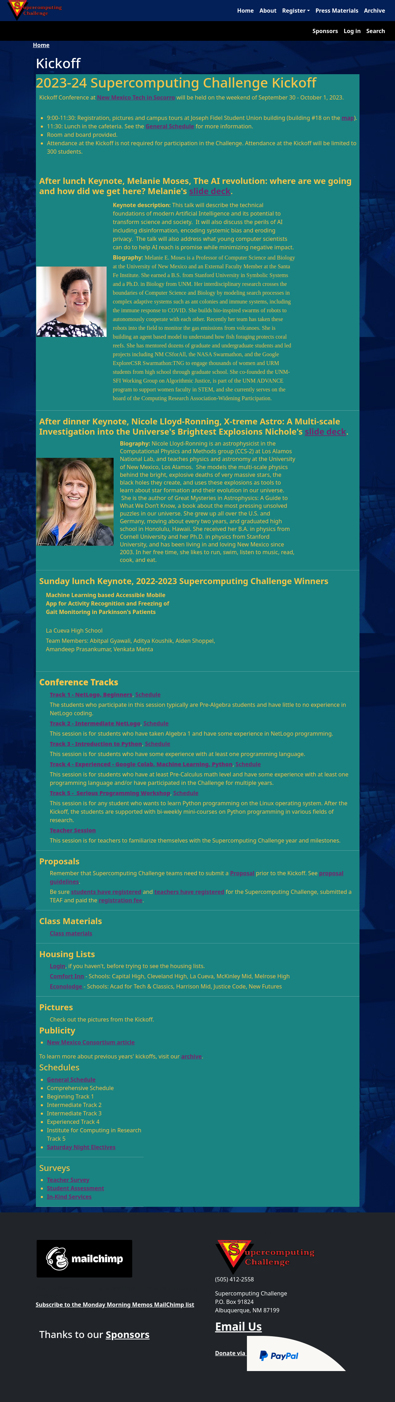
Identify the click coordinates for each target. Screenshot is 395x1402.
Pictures (56, 1007)
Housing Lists (67, 954)
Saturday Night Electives (81, 1147)
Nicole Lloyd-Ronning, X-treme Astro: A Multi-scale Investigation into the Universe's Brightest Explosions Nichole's (189, 426)
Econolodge (67, 986)
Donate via (280, 1353)
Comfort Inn (67, 976)
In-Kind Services (69, 1197)
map (348, 118)
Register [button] (294, 10)
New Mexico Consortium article (91, 1042)
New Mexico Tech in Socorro (136, 97)
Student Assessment (75, 1188)
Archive (374, 10)
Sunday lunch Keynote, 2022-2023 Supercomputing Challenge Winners (184, 581)
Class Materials (70, 921)
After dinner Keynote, (85, 421)
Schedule (148, 694)
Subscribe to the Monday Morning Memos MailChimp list (115, 1304)
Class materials (71, 933)
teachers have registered (189, 892)
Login (57, 966)
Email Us (238, 1326)
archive (191, 1056)
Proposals (59, 861)
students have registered (106, 892)
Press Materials (337, 10)
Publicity (57, 1030)
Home (245, 10)
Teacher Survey (68, 1180)
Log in (352, 31)
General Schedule (170, 126)
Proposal (242, 873)
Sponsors (325, 31)
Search (376, 31)
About (268, 10)
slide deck (210, 191)
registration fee (120, 900)
